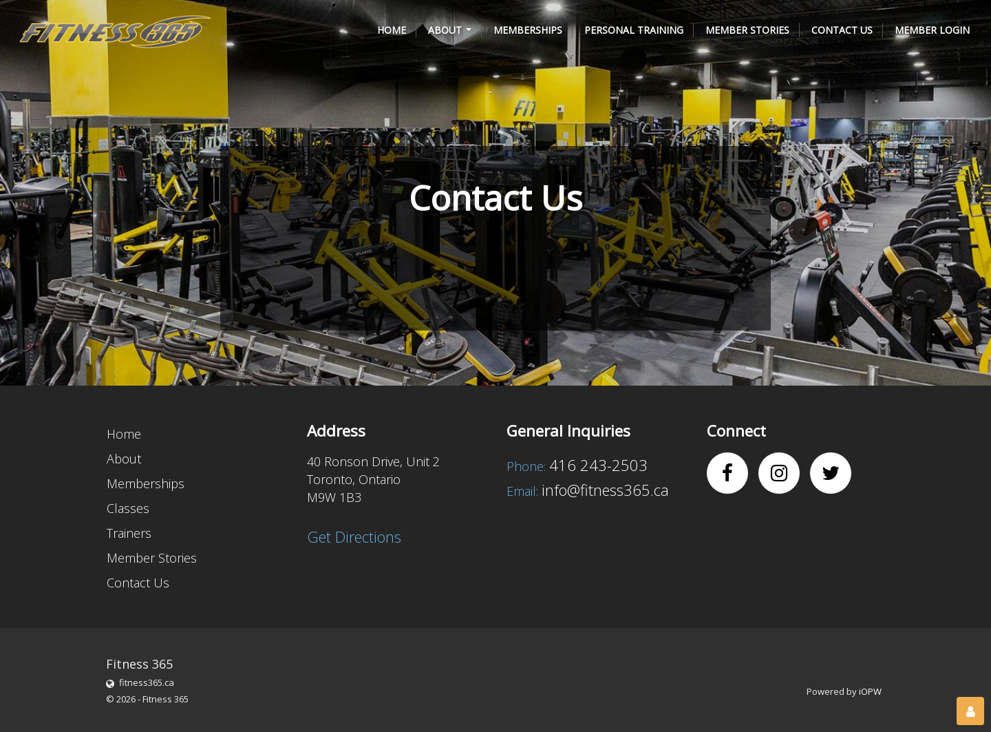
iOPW (870, 691)
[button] (449, 30)
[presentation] (352, 259)
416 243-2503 (598, 464)
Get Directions (354, 536)
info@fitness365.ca (605, 489)
